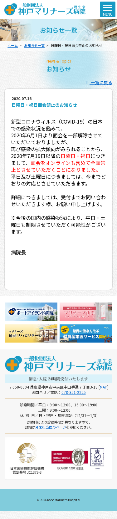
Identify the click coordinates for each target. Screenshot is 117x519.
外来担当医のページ (50, 427)
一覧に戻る (98, 82)
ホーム (12, 45)
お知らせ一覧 (34, 45)
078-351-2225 (73, 392)
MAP (103, 386)
